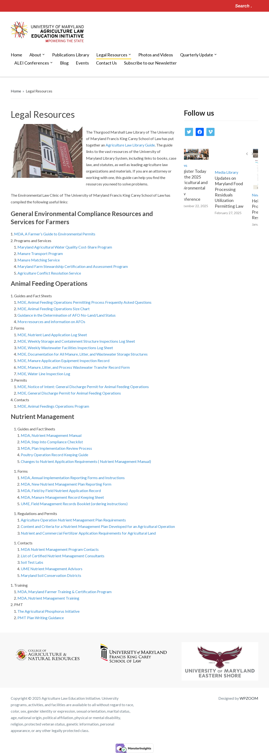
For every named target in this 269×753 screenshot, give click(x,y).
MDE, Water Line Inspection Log (43, 373)
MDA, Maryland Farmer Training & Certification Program (64, 591)
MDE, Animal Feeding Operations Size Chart (53, 308)
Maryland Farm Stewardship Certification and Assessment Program (72, 266)
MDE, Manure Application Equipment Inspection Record (63, 360)
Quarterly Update (196, 54)
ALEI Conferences (31, 62)
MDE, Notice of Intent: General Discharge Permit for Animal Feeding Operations (83, 386)
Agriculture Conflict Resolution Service (49, 273)
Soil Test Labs (32, 562)
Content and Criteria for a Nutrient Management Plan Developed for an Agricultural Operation (98, 526)
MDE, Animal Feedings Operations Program (53, 406)
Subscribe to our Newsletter (150, 62)
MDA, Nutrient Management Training (48, 598)
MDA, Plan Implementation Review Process (56, 448)
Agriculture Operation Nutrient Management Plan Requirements (73, 520)
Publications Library (70, 54)
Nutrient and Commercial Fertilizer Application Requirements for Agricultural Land (88, 533)
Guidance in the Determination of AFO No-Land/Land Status (66, 315)
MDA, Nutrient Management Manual (51, 435)
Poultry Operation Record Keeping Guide (54, 454)
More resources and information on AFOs (51, 321)
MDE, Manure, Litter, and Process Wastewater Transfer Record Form (73, 367)
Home (16, 54)
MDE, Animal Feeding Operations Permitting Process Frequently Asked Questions (84, 302)
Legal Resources (111, 54)
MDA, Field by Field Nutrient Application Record (61, 490)
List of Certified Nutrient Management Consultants (62, 555)
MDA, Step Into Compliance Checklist (52, 441)
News (186, 165)
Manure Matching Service (38, 260)
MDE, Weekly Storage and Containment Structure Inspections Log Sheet (76, 341)
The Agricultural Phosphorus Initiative (48, 611)
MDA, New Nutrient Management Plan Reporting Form (66, 484)
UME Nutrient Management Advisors (51, 568)
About (35, 54)
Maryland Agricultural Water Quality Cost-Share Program (64, 247)
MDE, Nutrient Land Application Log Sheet (52, 334)
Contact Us (106, 62)
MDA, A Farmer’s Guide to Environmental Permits (54, 234)
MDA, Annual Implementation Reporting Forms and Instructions (73, 477)
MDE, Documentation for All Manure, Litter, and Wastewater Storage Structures (82, 354)
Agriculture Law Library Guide (130, 145)
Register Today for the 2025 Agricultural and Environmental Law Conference (196, 185)
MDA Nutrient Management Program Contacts (60, 549)
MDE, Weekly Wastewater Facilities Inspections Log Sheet (65, 347)
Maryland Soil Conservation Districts (51, 575)
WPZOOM (249, 698)
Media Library (230, 172)
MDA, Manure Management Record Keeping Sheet (62, 497)
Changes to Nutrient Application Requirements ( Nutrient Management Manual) (86, 461)
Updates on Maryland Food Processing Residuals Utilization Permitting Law (233, 192)
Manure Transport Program (40, 253)
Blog (64, 62)
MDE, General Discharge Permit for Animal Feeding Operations (69, 393)
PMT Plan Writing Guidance (41, 617)
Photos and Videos (155, 54)
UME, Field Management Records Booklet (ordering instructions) (74, 503)
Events (82, 62)
